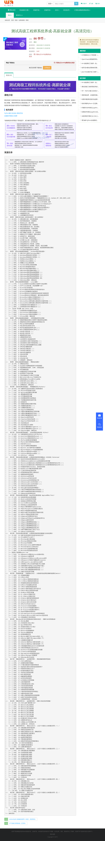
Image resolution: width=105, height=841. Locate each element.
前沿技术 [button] (66, 10)
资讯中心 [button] (19, 15)
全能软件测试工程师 (10, 116)
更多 (16, 20)
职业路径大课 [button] (24, 10)
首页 (12, 20)
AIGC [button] (57, 10)
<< (6, 823)
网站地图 (52, 834)
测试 (27, 20)
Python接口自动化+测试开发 (13, 113)
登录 (97, 3)
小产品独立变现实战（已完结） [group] (17, 823)
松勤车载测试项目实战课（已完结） (93, 99)
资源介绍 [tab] (9, 75)
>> (6, 819)
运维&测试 (22, 20)
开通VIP (84, 3)
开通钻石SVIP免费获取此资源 (64, 63)
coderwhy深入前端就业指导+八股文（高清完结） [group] (22, 819)
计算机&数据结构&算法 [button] (82, 10)
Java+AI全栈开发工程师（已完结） (93, 72)
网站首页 (11, 10)
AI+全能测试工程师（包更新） (91, 63)
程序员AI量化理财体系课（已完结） (93, 68)
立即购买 (47, 68)
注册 (91, 3)
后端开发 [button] (47, 10)
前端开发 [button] (36, 10)
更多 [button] (10, 15)
